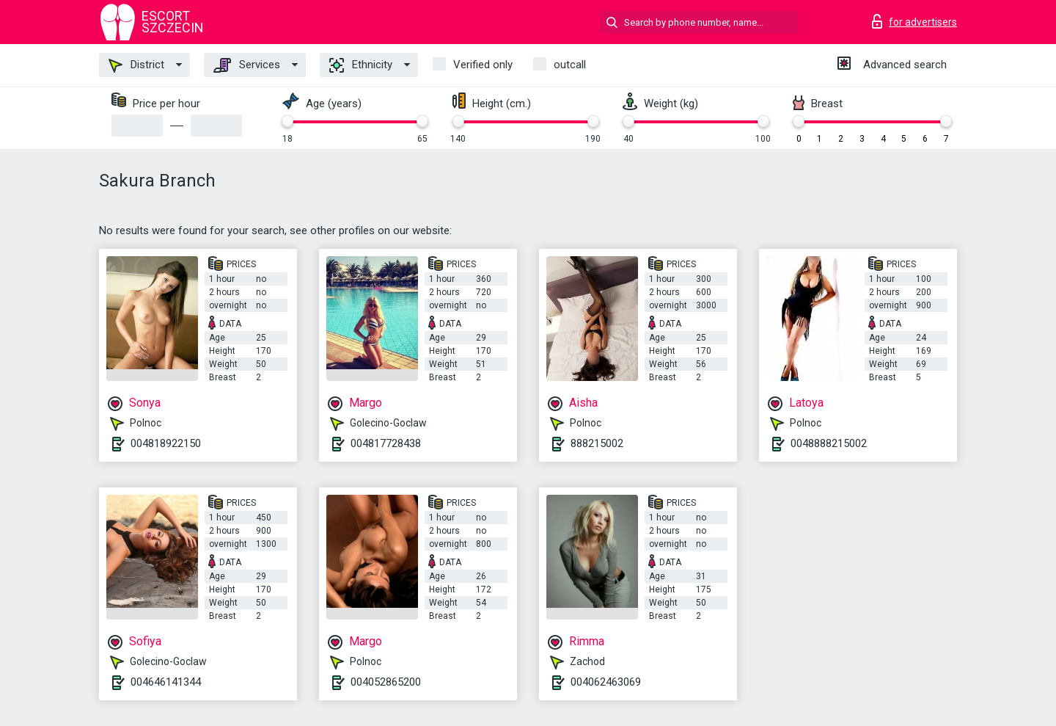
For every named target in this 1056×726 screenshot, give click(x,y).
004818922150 (166, 443)
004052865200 (386, 682)
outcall (570, 64)
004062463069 (606, 682)
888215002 (597, 443)
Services (246, 65)
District (136, 65)
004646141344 (166, 682)
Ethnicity (360, 65)
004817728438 (386, 443)
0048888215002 (829, 443)
